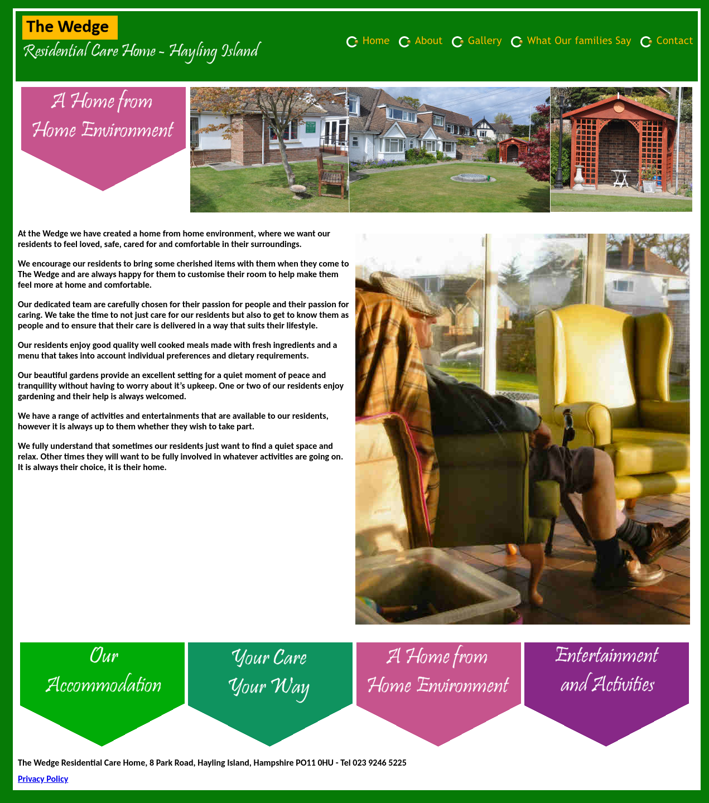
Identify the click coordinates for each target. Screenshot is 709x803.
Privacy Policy (43, 778)
